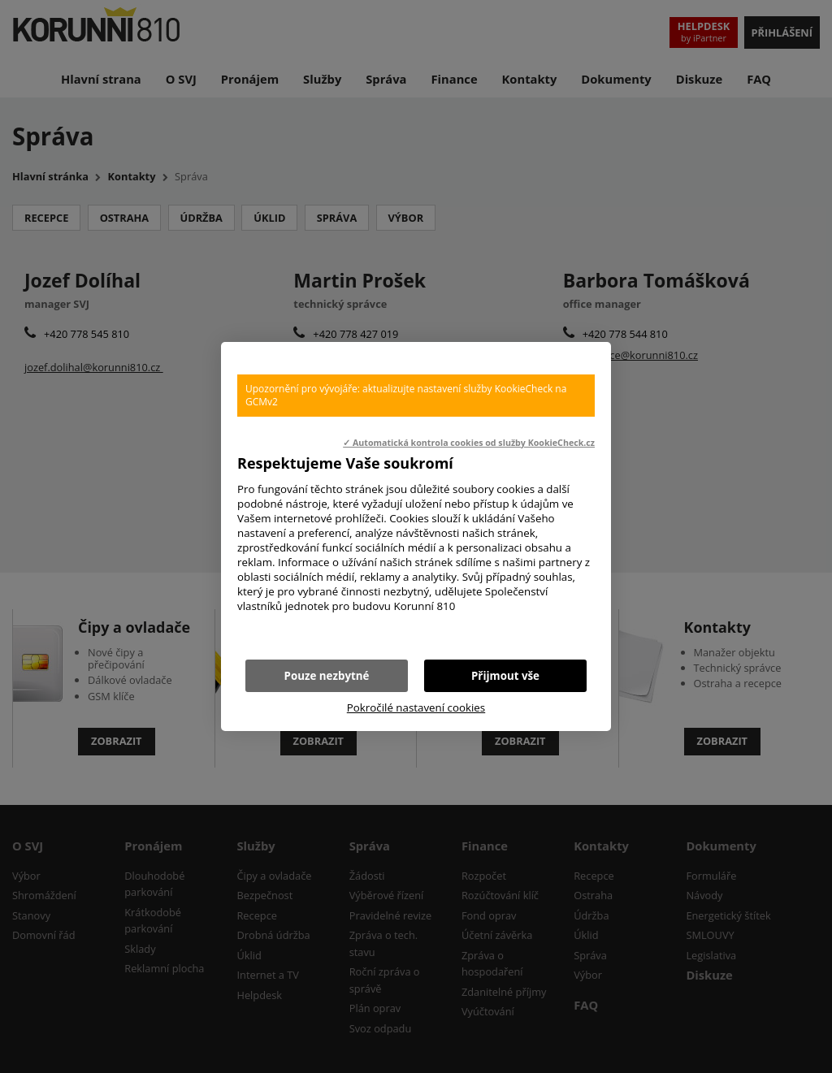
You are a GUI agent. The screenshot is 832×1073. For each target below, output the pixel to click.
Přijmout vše (505, 675)
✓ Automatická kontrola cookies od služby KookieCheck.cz (469, 442)
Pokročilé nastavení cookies (416, 707)
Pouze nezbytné (327, 675)
